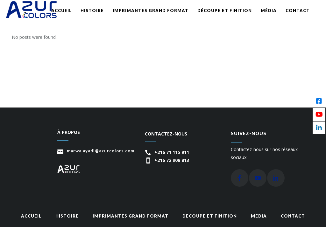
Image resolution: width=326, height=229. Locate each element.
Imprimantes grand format (130, 216)
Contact (293, 216)
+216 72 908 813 (171, 160)
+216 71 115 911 (171, 152)
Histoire (67, 216)
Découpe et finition (209, 216)
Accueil (31, 216)
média (259, 216)
